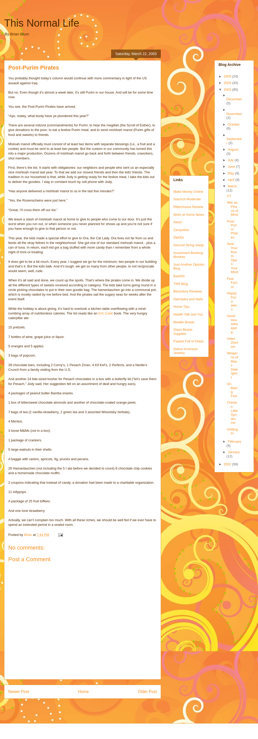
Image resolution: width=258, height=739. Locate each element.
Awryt (177, 222)
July (231, 160)
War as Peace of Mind (232, 209)
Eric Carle (105, 313)
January (234, 452)
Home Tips (181, 307)
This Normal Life (41, 23)
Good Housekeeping (232, 324)
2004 (228, 83)
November (234, 114)
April (232, 180)
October (234, 124)
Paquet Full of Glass (188, 341)
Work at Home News (188, 215)
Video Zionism (232, 343)
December (234, 99)
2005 (228, 76)
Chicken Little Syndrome (232, 413)
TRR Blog (180, 284)
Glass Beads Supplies (182, 332)
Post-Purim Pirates (232, 229)
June (232, 166)
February (234, 441)
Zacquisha (181, 230)
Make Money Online (188, 192)
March (232, 186)
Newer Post (18, 691)
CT (229, 196)
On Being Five (232, 390)
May (231, 173)
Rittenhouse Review (188, 207)
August (233, 149)
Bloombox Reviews (187, 291)
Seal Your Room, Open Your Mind (232, 258)
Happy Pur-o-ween (232, 301)
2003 (228, 89)
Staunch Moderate (187, 199)
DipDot (178, 237)
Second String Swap (188, 245)
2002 (228, 464)
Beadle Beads (183, 322)
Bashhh (179, 276)
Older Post (147, 691)
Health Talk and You (188, 314)
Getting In (232, 431)
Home (83, 691)
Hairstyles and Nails (188, 299)
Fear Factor (232, 283)
